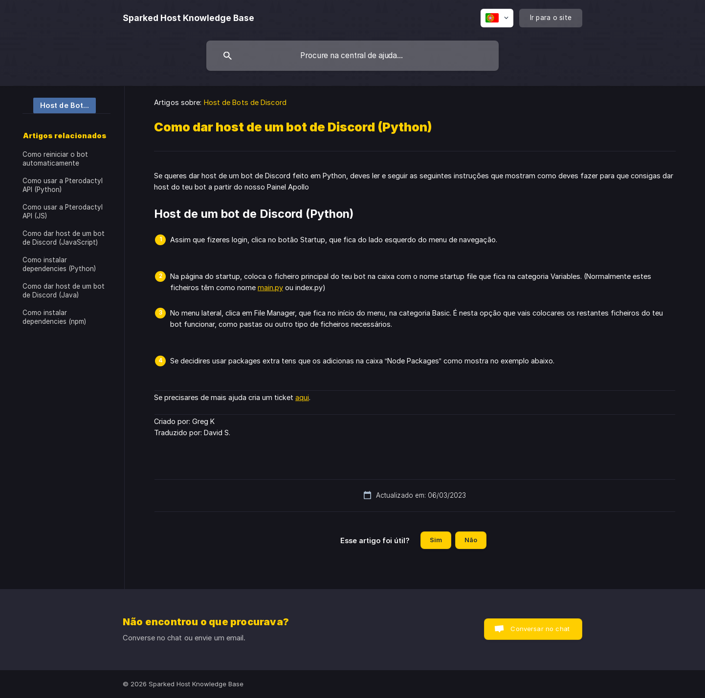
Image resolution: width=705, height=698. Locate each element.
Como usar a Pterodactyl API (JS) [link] (62, 211)
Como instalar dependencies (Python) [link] (59, 264)
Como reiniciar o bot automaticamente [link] (55, 158)
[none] (188, 18)
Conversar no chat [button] (540, 629)
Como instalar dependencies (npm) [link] (54, 317)
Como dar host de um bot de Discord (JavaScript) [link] (63, 238)
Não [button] (470, 540)
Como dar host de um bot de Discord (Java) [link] (63, 290)
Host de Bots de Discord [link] (245, 102)
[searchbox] (352, 56)
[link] (59, 104)
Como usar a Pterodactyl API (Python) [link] (62, 185)
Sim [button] (436, 540)
